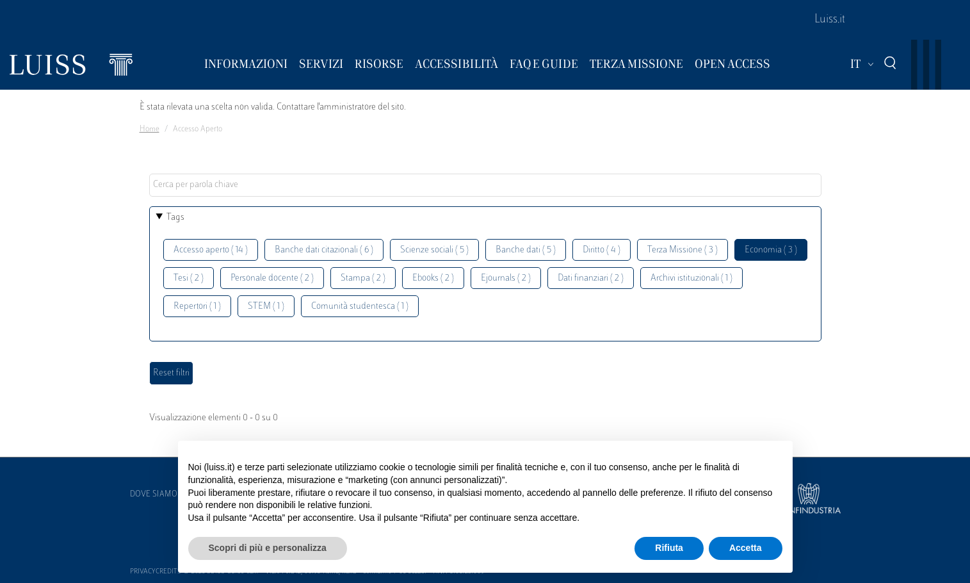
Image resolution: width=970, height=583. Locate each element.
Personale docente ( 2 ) (272, 278)
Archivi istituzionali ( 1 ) (691, 278)
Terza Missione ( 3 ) (682, 250)
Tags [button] (175, 217)
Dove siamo (153, 494)
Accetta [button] (745, 548)
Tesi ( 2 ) (189, 278)
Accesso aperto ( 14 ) (211, 250)
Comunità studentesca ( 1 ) (359, 306)
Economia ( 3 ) (771, 250)
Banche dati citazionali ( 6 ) (324, 250)
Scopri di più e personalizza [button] (268, 548)
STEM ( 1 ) (266, 306)
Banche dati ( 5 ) (526, 250)
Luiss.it (829, 20)
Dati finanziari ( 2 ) (591, 278)
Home (149, 129)
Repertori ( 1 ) (197, 306)
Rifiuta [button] (669, 548)
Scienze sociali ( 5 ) (434, 250)
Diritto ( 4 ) (601, 250)
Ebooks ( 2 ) (433, 278)
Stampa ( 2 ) (363, 278)
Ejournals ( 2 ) (506, 278)
